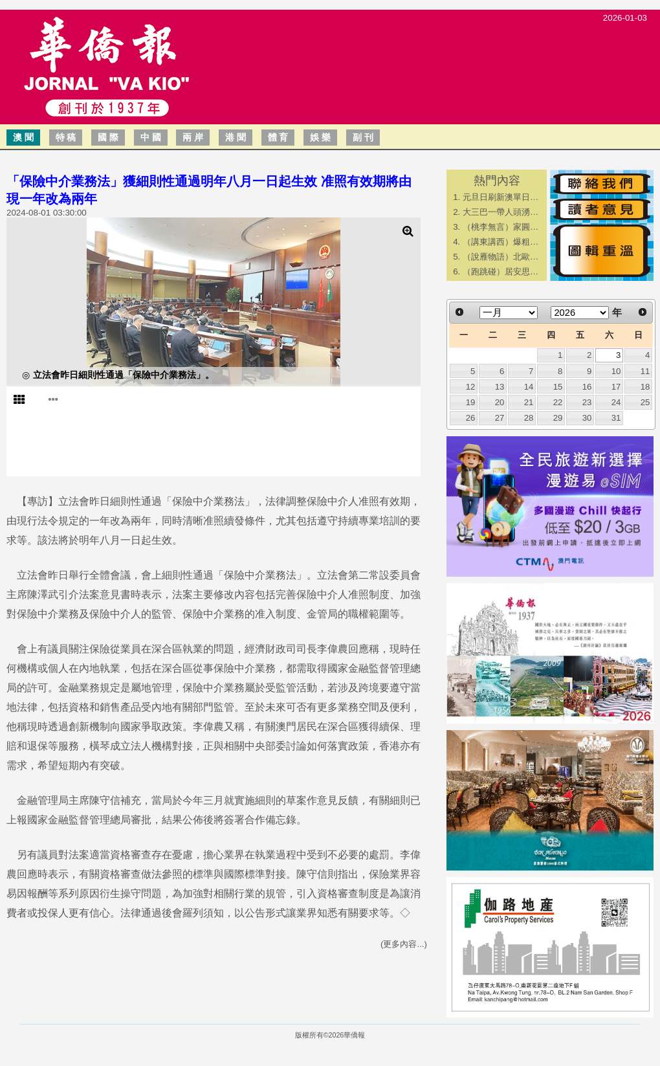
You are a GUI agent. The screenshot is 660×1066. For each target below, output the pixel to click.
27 (500, 418)
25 (645, 402)
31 (616, 418)
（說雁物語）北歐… (500, 256)
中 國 (150, 137)
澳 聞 (23, 137)
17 (616, 387)
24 (616, 402)
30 (587, 418)
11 (645, 371)
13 (500, 387)
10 (616, 371)
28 (529, 418)
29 (558, 418)
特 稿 (66, 137)
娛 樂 (320, 137)
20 (500, 402)
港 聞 (235, 137)
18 (645, 387)
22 (558, 402)
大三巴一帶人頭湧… (500, 212)
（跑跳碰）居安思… (500, 271)
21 (529, 402)
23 (587, 402)
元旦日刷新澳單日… (500, 197)
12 (471, 387)
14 (529, 387)
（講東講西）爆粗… (500, 242)
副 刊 (363, 137)
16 (587, 387)
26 (471, 418)
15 (558, 387)
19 (471, 402)
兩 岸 (192, 137)
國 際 (108, 137)
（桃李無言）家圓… (500, 227)
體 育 (278, 137)
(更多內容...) (403, 944)
